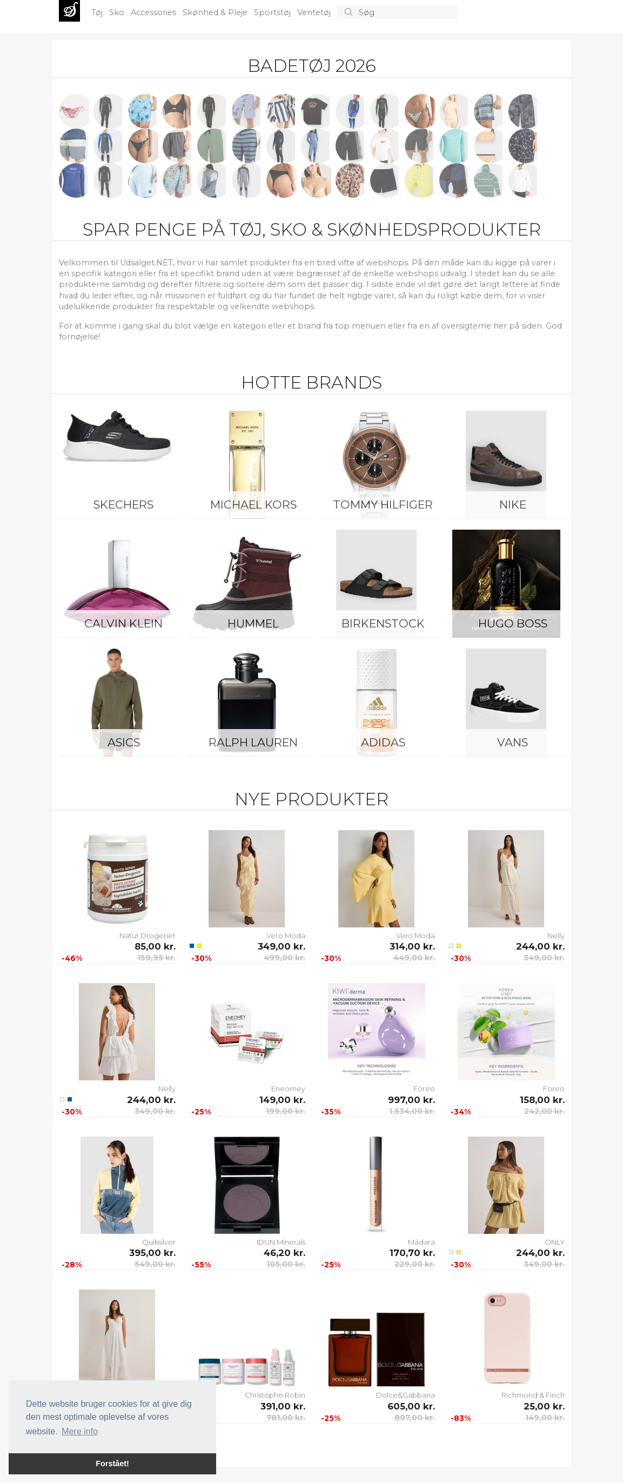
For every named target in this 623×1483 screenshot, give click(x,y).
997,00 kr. (411, 1099)
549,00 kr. (155, 1264)
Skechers (123, 504)
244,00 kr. (540, 946)
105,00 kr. (285, 1264)
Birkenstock (383, 623)
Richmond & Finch (533, 1395)
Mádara (421, 1242)
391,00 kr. (282, 1406)
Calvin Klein (123, 623)
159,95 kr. (156, 957)
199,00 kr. (285, 1111)
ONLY (555, 1242)
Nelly (556, 935)
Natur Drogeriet (147, 935)
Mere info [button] (80, 1431)
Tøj (98, 12)
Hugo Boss (512, 623)
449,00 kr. (414, 957)
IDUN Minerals (281, 1242)
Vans (512, 742)
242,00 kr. (544, 1111)
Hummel (253, 623)
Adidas (383, 742)
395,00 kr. (152, 1252)
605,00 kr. (411, 1406)
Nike (512, 504)
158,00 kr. (542, 1099)
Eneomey (288, 1088)
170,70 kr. (412, 1252)
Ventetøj (315, 12)
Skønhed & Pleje (216, 12)
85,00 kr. (155, 946)
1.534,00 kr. (412, 1111)
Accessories (154, 12)
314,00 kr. (412, 946)
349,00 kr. (281, 946)
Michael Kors (253, 504)
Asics (124, 742)
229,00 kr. (414, 1264)
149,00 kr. (282, 1099)
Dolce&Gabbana (405, 1395)
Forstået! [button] (112, 1463)
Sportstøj (273, 12)
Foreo (424, 1088)
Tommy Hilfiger (383, 504)
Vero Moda (285, 935)
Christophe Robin (275, 1395)
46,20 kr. (284, 1252)
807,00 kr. (414, 1417)
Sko (117, 12)
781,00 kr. (285, 1417)
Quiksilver (159, 1242)
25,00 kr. (544, 1406)
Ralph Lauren (253, 742)
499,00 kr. (284, 957)
